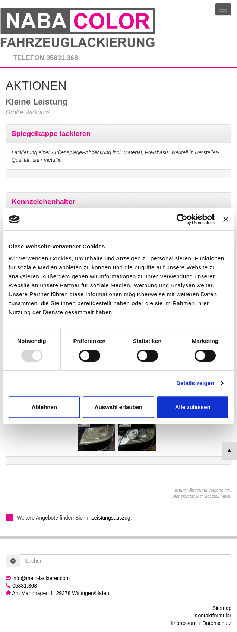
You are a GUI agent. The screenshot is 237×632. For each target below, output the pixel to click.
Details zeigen (195, 383)
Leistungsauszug (110, 518)
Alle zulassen (193, 407)
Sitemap (221, 608)
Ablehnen (44, 407)
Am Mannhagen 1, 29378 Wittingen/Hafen (60, 593)
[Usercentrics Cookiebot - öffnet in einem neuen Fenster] (182, 219)
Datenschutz (216, 623)
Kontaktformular (213, 616)
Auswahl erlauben (118, 407)
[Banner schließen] (225, 219)
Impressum (183, 623)
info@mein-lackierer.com (41, 578)
